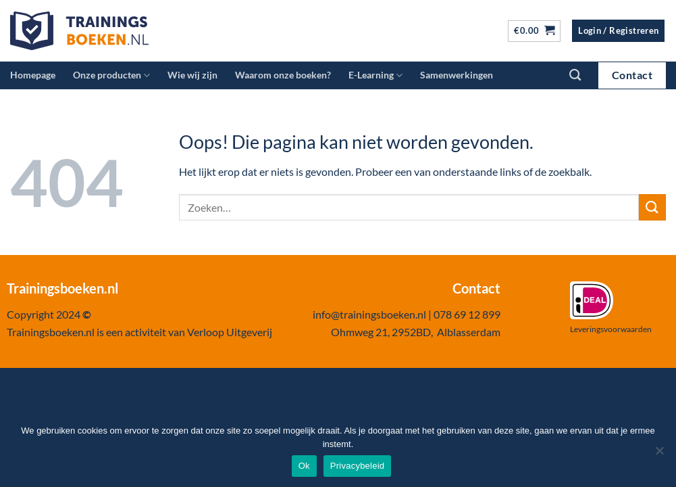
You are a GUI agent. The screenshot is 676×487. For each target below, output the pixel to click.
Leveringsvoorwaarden (611, 329)
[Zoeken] (575, 75)
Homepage (32, 74)
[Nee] (659, 454)
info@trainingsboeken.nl (369, 314)
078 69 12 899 (467, 314)
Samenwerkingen (456, 74)
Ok (304, 466)
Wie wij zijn (192, 74)
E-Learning (375, 75)
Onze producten (111, 75)
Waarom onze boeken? (283, 74)
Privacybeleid (357, 466)
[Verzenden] (652, 207)
